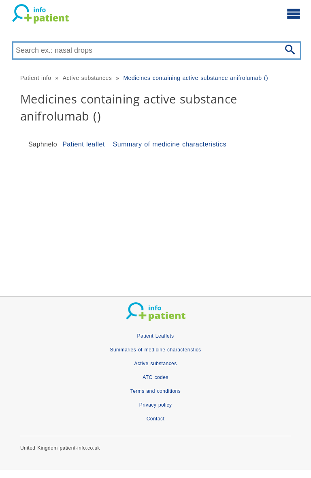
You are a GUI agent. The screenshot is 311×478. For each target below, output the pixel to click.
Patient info (35, 78)
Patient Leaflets (155, 336)
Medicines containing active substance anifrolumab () (195, 78)
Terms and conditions (155, 391)
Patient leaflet (83, 144)
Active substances (87, 78)
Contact (156, 419)
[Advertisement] (155, 219)
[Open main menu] (293, 13)
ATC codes (155, 377)
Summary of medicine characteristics (169, 144)
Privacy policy (155, 405)
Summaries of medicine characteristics (155, 350)
